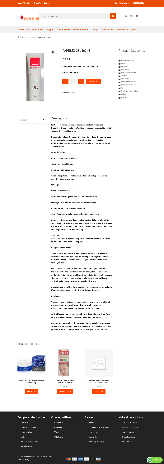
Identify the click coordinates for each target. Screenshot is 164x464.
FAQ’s (23, 437)
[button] (53, 52)
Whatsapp (58, 437)
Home (22, 29)
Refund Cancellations (29, 441)
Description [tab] (22, 120)
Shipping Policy (27, 446)
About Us (24, 422)
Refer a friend (127, 441)
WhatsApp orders (35, 29)
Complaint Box (107, 29)
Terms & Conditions (29, 427)
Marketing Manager (96, 441)
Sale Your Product (81, 29)
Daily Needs (30, 37)
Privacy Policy (26, 432)
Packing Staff (93, 437)
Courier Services (128, 432)
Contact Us (58, 422)
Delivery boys (93, 432)
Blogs (95, 29)
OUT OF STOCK (65, 391)
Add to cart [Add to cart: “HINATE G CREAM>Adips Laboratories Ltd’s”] (99, 391)
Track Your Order (41, 3)
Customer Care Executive (98, 427)
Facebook (58, 427)
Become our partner (130, 427)
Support (51, 29)
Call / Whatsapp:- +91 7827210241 (129, 3)
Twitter (57, 432)
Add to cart (93, 81)
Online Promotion (129, 437)
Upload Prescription (126, 29)
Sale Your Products (129, 422)
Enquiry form (63, 29)
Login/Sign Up (24, 3)
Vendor (91, 422)
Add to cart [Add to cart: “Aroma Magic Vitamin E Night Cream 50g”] (31, 391)
